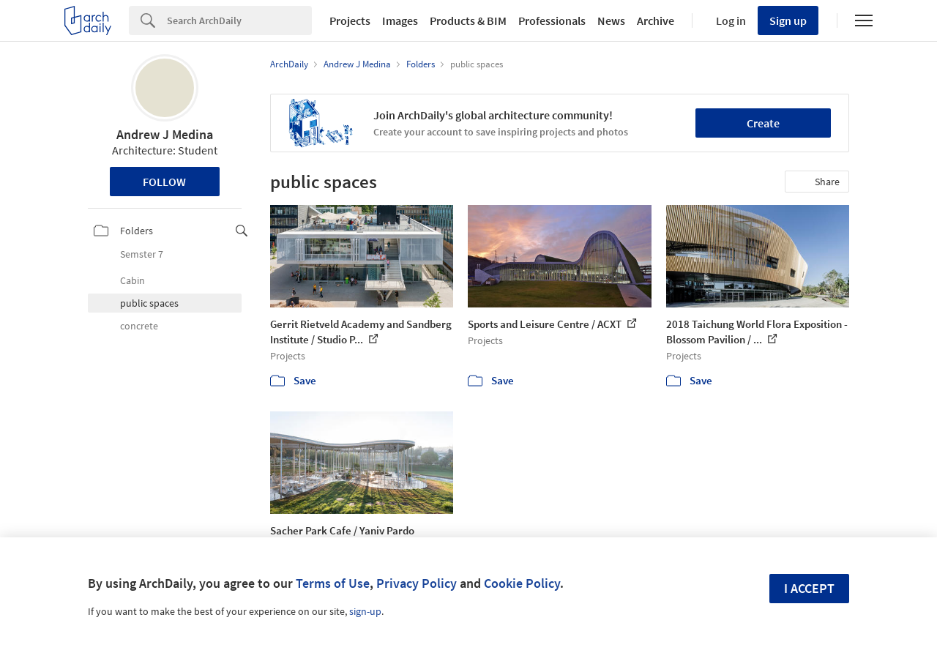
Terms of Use (333, 583)
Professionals (552, 20)
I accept (809, 588)
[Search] (239, 20)
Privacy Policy (416, 583)
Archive (655, 20)
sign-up (365, 611)
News (611, 20)
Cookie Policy (522, 583)
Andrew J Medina (164, 134)
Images (400, 20)
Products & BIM (468, 20)
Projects (349, 20)
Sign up (788, 20)
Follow (164, 181)
